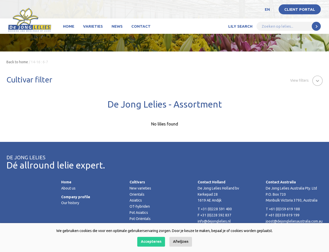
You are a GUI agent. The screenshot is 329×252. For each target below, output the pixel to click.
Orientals (137, 194)
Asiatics (136, 200)
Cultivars (137, 182)
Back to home (17, 62)
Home (68, 26)
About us (68, 188)
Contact (141, 26)
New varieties (140, 188)
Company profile (75, 197)
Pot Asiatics (139, 213)
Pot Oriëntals (140, 219)
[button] (306, 80)
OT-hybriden (140, 206)
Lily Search (240, 26)
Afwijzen (180, 241)
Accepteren (151, 241)
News (117, 26)
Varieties (93, 26)
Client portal (299, 9)
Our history (70, 203)
